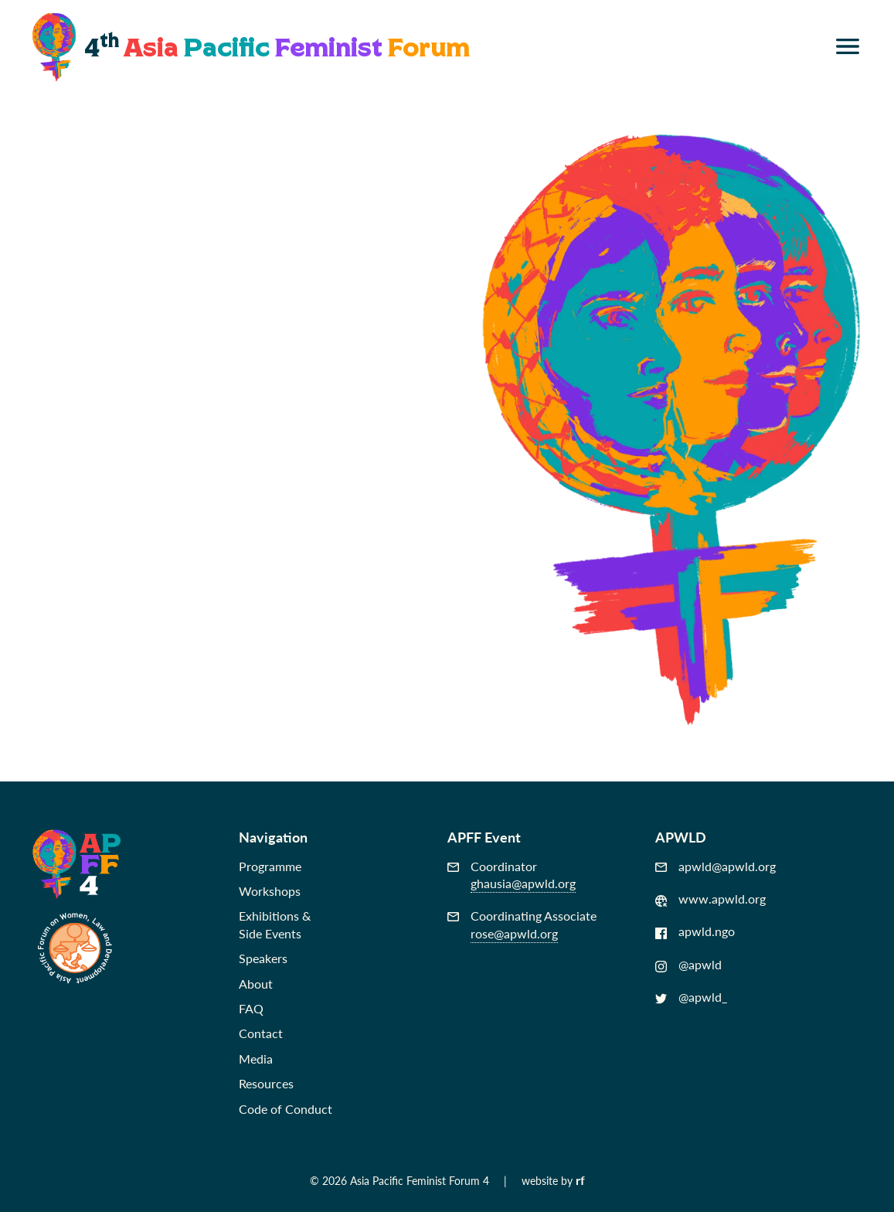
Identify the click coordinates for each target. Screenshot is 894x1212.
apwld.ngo (695, 931)
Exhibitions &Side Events (275, 924)
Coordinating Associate (522, 924)
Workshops (270, 891)
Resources (266, 1083)
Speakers (263, 958)
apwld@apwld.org (715, 866)
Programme (270, 866)
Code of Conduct (285, 1109)
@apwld (688, 964)
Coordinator (511, 875)
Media (256, 1058)
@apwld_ (691, 997)
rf (580, 1180)
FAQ (251, 1008)
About (256, 983)
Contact (261, 1033)
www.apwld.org (710, 898)
